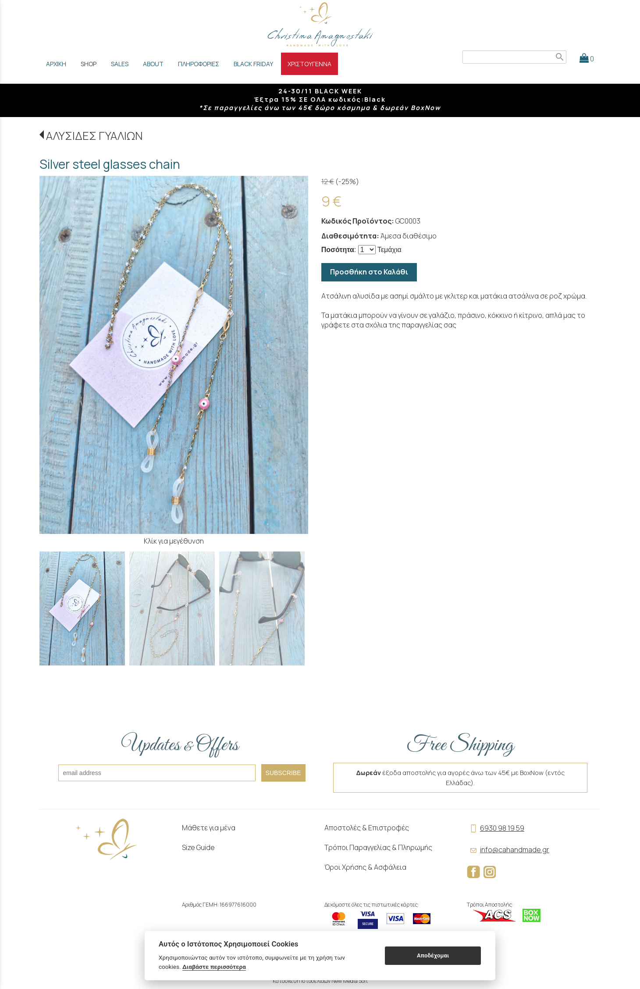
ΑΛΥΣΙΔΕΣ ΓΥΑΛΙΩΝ (94, 135)
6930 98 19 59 (495, 828)
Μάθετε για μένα (208, 827)
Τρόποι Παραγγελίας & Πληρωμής (378, 847)
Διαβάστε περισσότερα (214, 966)
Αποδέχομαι (433, 955)
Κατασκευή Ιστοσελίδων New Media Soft (320, 981)
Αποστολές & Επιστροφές (366, 827)
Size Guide (198, 847)
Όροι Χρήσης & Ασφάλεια (365, 867)
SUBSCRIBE (283, 772)
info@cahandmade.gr (508, 849)
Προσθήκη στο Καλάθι (369, 272)
